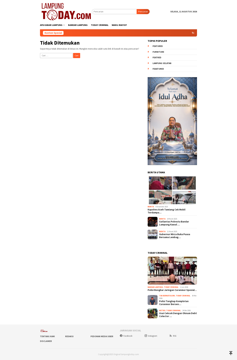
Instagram (150, 335)
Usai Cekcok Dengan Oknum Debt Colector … (178, 315)
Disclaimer (46, 341)
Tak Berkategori (167, 296)
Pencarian (143, 11)
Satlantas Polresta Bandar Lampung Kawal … (174, 223)
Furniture (158, 52)
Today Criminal (171, 287)
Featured (158, 46)
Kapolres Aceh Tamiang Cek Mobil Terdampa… (166, 211)
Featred (157, 57)
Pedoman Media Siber (102, 336)
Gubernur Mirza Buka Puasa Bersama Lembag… (174, 236)
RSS (172, 335)
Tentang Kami (47, 336)
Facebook (126, 335)
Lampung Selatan (162, 63)
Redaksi (69, 336)
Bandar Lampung (155, 287)
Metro (162, 310)
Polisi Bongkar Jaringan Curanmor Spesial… (172, 290)
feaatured (158, 68)
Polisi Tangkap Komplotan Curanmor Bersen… (174, 303)
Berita (151, 207)
